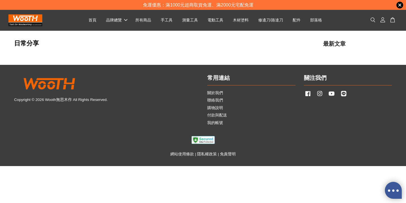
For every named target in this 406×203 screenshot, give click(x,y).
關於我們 (215, 93)
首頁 (92, 20)
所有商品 (143, 20)
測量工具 (190, 20)
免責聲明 (228, 154)
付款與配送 (217, 115)
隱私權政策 (207, 154)
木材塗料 (241, 20)
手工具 (167, 20)
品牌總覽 (116, 20)
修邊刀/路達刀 (270, 20)
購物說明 (215, 108)
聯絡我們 (215, 100)
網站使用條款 (182, 154)
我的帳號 (215, 123)
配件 (297, 20)
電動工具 (215, 20)
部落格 (316, 20)
